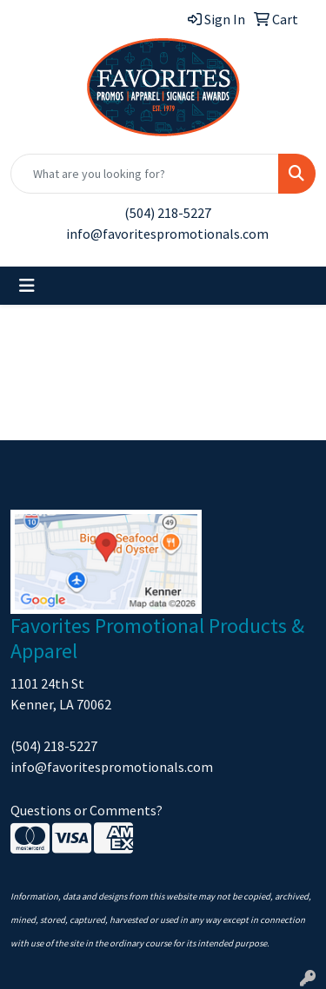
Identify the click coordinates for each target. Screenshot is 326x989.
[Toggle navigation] (27, 286)
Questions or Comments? (86, 810)
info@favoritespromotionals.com (167, 233)
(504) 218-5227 (167, 212)
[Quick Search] (144, 174)
